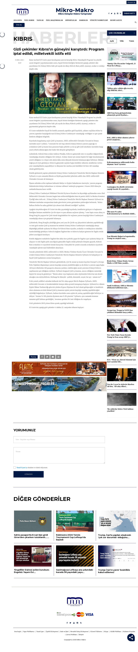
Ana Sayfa (17, 20)
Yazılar (40, 20)
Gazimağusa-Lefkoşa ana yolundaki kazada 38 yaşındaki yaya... (74, 571)
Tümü (131, 41)
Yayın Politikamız (28, 631)
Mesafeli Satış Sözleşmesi (79, 631)
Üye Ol (19, 25)
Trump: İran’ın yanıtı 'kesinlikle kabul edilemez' (114, 571)
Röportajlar (71, 20)
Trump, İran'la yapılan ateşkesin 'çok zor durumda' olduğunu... (114, 536)
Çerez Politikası (71, 634)
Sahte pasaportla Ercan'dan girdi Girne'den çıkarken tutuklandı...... (31, 536)
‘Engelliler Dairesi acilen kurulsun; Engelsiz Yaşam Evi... (31, 571)
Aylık (112, 41)
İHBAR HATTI (129, 13)
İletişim (81, 634)
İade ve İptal (64, 631)
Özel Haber (29, 20)
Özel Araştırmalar (54, 20)
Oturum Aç (131, 2)
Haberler (83, 20)
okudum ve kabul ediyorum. (30, 468)
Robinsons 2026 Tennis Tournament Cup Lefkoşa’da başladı (71, 537)
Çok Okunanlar (122, 33)
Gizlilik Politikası (115, 631)
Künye (106, 631)
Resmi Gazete (116, 20)
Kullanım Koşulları (129, 631)
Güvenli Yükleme (96, 631)
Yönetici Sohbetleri (99, 20)
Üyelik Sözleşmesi (52, 631)
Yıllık (122, 41)
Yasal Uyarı (40, 631)
